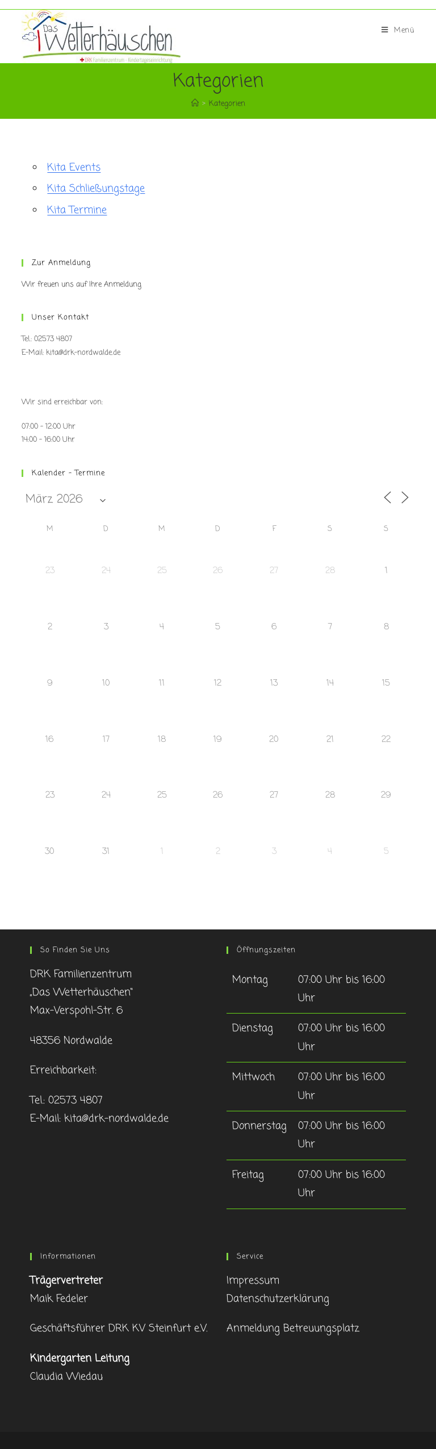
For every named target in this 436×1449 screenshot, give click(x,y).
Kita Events (73, 168)
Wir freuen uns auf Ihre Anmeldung (81, 284)
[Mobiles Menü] (398, 31)
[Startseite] (195, 103)
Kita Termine (77, 210)
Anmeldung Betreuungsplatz (293, 1328)
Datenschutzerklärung (278, 1299)
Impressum (253, 1281)
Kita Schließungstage (96, 189)
